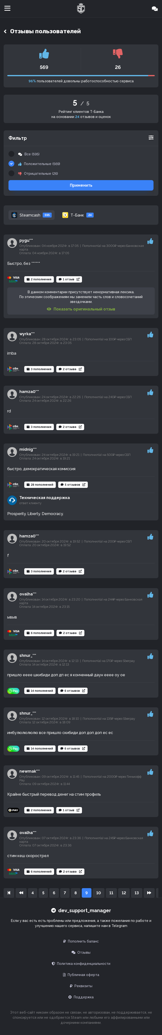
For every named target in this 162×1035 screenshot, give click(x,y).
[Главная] (81, 8)
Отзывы (81, 952)
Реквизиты (81, 986)
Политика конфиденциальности (81, 964)
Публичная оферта (81, 975)
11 (111, 893)
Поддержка (81, 997)
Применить (81, 185)
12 (124, 893)
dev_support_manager (81, 910)
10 (98, 893)
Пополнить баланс (81, 941)
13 (137, 893)
